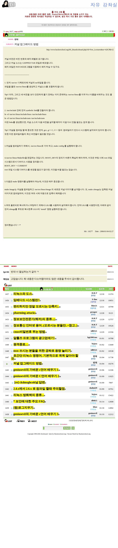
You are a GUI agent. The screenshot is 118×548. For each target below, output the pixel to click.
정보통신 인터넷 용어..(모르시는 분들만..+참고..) (45, 325)
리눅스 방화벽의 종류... (28, 395)
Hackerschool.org (60, 434)
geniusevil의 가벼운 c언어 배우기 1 (35, 369)
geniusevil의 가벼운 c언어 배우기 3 (35, 414)
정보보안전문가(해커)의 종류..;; (34, 319)
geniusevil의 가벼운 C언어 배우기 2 (36, 376)
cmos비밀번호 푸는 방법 (29, 331)
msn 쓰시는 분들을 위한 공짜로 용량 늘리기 (42, 350)
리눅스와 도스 (22, 293)
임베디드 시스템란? (26, 300)
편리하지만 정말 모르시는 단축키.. (36, 306)
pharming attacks (24, 312)
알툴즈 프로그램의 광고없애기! (34, 338)
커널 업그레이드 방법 (27, 363)
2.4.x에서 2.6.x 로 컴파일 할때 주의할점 (39, 388)
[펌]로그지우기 (23, 407)
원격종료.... (20, 344)
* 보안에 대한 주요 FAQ (29, 401)
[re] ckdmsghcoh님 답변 (29, 382)
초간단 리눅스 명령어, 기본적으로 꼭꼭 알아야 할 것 (44, 357)
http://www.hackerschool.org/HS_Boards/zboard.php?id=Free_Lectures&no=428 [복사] (79, 50)
